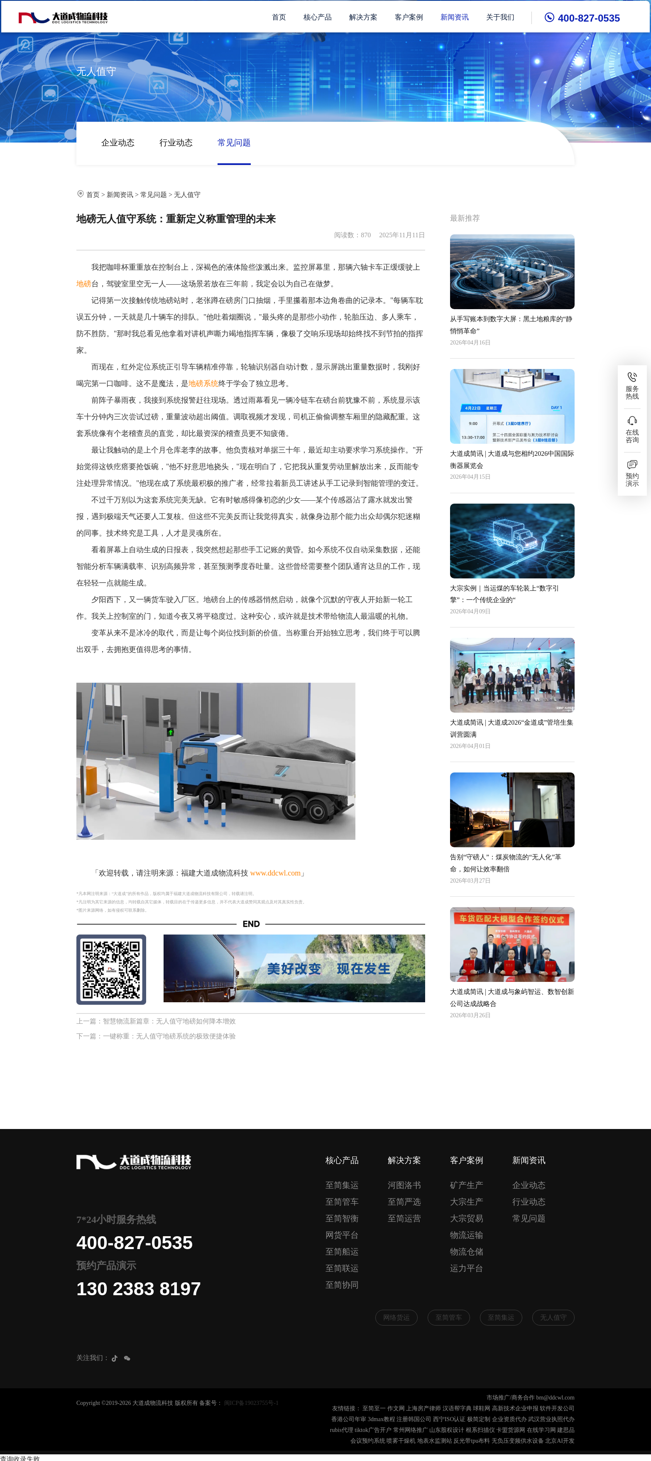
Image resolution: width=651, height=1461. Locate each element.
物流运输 (466, 1235)
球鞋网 (481, 1409)
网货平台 (342, 1235)
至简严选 (404, 1201)
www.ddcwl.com (275, 873)
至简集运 (342, 1185)
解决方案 (365, 16)
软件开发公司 (557, 1409)
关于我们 (502, 16)
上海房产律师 (423, 1409)
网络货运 (396, 1317)
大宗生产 (466, 1201)
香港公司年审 (348, 1420)
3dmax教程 (381, 1420)
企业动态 (118, 142)
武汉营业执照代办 (551, 1420)
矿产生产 (466, 1185)
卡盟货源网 (510, 1430)
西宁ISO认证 (449, 1420)
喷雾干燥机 (401, 1441)
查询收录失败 (20, 1455)
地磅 (83, 284)
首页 (281, 16)
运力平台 (466, 1268)
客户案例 (411, 16)
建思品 (566, 1430)
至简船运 (342, 1251)
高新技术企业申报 (515, 1409)
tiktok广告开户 (373, 1430)
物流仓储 (466, 1251)
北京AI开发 (560, 1441)
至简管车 (342, 1201)
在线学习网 (541, 1430)
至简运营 (404, 1218)
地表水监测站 (434, 1441)
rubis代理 (341, 1430)
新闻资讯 (457, 16)
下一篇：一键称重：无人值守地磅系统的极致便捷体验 (156, 1036)
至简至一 (374, 1409)
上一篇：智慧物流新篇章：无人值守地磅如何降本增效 (156, 1021)
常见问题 (234, 142)
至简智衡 (342, 1218)
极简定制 (478, 1420)
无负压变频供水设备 (518, 1441)
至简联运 (342, 1268)
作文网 (396, 1409)
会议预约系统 (367, 1441)
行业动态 (176, 142)
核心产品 (320, 16)
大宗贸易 (466, 1218)
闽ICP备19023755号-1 (251, 1403)
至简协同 (342, 1284)
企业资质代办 (509, 1420)
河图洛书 (404, 1185)
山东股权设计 (446, 1430)
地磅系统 (203, 383)
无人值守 (187, 194)
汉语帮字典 (457, 1409)
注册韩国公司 (413, 1420)
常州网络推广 (410, 1430)
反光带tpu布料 (471, 1441)
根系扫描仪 (480, 1430)
